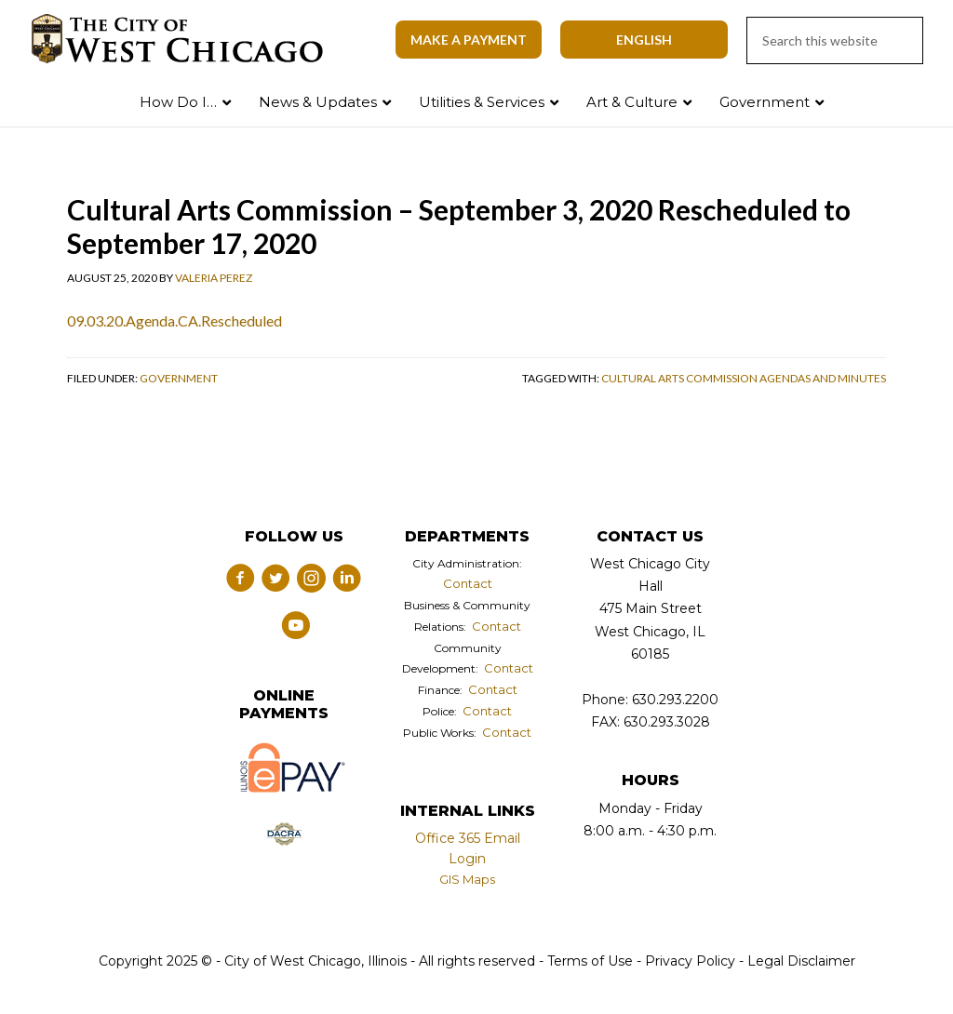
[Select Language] (644, 39)
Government (179, 378)
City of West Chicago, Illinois (188, 39)
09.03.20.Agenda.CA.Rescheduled (174, 320)
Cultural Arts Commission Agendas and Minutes (743, 378)
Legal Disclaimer (801, 961)
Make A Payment (468, 39)
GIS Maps (467, 879)
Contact (467, 583)
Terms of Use (588, 961)
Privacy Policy (690, 961)
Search (900, 98)
